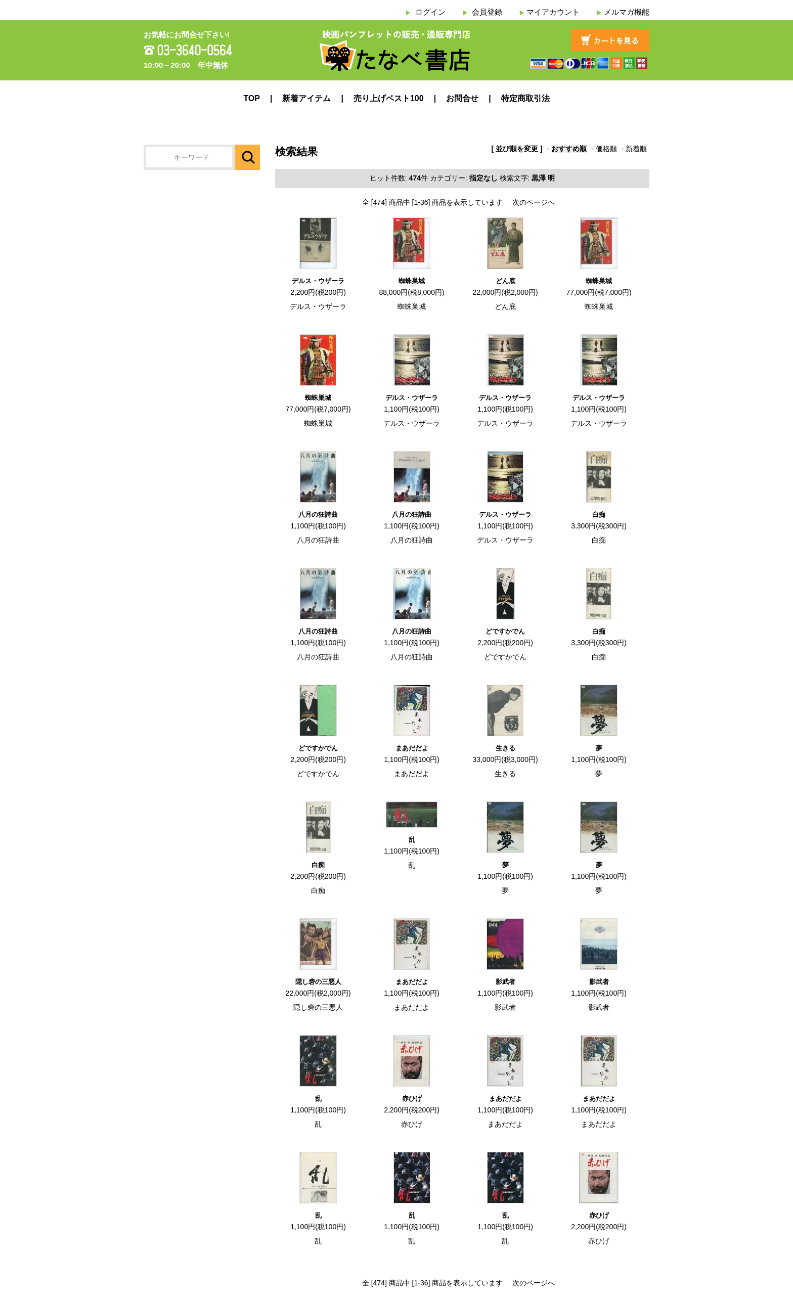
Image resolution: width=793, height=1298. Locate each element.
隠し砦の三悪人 (318, 982)
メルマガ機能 (626, 12)
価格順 (606, 149)
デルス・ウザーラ (318, 281)
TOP (251, 98)
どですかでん (505, 631)
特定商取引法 (525, 98)
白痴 (598, 514)
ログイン (430, 12)
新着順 (636, 149)
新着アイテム (306, 98)
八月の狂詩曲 (318, 514)
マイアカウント (553, 12)
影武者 (505, 982)
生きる (505, 748)
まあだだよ (411, 748)
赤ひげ (412, 1098)
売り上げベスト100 (389, 98)
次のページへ (533, 202)
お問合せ (462, 98)
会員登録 (487, 12)
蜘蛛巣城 (412, 281)
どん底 (505, 281)
